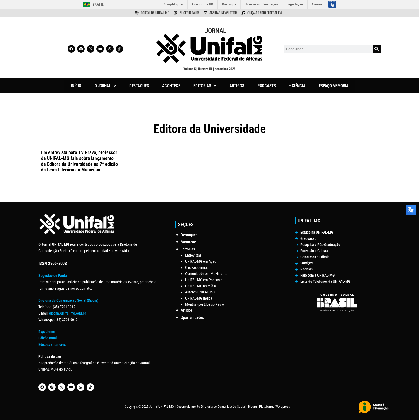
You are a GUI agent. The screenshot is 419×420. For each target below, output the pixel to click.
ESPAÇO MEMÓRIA (333, 85)
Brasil (98, 4)
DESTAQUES (139, 85)
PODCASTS (267, 85)
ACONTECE (171, 85)
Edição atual (47, 338)
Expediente (46, 331)
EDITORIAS (204, 85)
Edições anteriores (52, 344)
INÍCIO (76, 85)
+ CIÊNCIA (297, 85)
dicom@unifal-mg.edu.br (67, 313)
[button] (105, 86)
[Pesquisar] (377, 49)
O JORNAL (105, 85)
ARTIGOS (237, 85)
